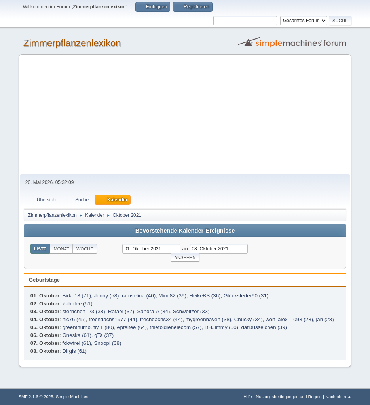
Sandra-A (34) (153, 311)
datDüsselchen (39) (264, 327)
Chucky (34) (248, 319)
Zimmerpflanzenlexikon (72, 43)
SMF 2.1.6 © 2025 (36, 396)
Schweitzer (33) (191, 311)
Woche (84, 248)
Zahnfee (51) (78, 304)
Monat (61, 248)
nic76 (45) (74, 319)
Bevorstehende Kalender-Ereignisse (185, 230)
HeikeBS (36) (204, 296)
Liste (40, 248)
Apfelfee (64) (132, 327)
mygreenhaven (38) (208, 319)
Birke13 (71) (77, 296)
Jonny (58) (106, 296)
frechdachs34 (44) (161, 319)
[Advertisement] (185, 114)
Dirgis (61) (75, 351)
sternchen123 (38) (84, 311)
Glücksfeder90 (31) (246, 296)
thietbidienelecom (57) (175, 327)
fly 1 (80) (103, 327)
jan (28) (325, 319)
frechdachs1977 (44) (113, 319)
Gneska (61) (77, 335)
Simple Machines (72, 396)
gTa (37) (104, 335)
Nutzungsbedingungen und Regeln (289, 396)
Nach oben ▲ (338, 396)
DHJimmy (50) (221, 327)
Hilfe (247, 396)
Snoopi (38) (107, 343)
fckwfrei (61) (77, 343)
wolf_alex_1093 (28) (289, 319)
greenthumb (77, 327)
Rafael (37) (121, 311)
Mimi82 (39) (172, 296)
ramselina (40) (139, 296)
